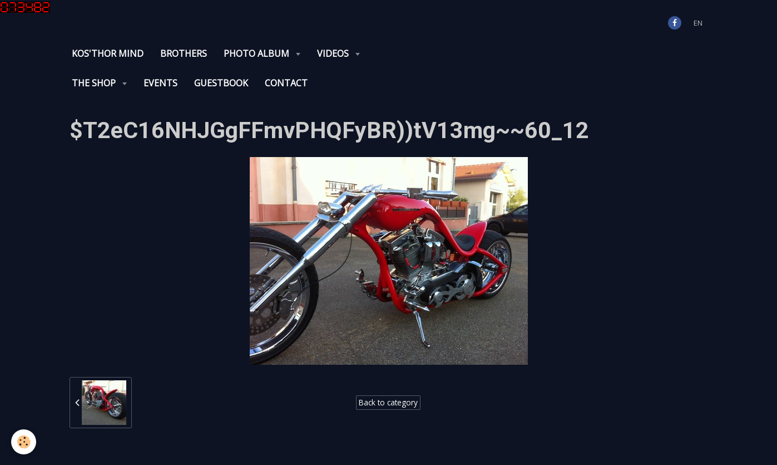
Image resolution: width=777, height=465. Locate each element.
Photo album (257, 53)
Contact (286, 83)
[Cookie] (23, 441)
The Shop (95, 83)
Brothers (183, 53)
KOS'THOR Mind (107, 53)
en (698, 23)
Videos (334, 53)
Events (160, 83)
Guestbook (221, 83)
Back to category (388, 402)
